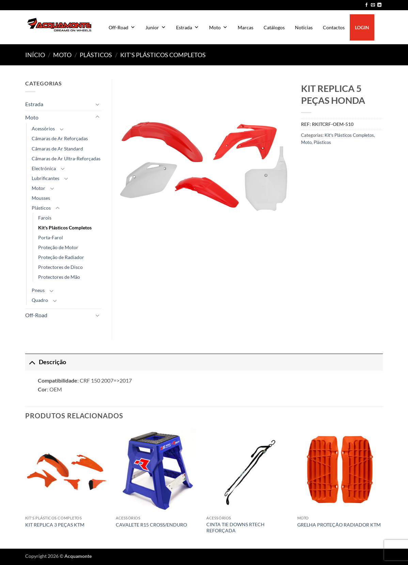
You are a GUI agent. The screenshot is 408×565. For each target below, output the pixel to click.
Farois (44, 218)
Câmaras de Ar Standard (57, 148)
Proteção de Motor (58, 247)
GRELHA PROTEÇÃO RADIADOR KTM (339, 525)
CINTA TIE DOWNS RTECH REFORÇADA (235, 527)
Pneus (38, 290)
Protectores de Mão (59, 277)
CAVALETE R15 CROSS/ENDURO (151, 525)
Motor (38, 188)
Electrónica (44, 168)
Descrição (45, 362)
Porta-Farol (50, 237)
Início (35, 55)
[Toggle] (97, 104)
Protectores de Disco (60, 267)
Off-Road (122, 27)
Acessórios (43, 128)
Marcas (245, 27)
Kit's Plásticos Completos (163, 55)
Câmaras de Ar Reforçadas (60, 138)
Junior (155, 27)
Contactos (334, 27)
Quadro (40, 300)
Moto (218, 27)
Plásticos (96, 55)
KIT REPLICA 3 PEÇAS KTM (54, 525)
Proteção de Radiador (61, 257)
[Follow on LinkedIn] (379, 5)
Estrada (187, 27)
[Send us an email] (373, 5)
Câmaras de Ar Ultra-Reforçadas (66, 158)
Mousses (41, 198)
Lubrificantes (45, 178)
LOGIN (362, 27)
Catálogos (274, 27)
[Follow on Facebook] (366, 5)
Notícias (304, 27)
